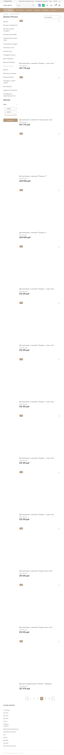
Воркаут (5, 21)
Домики (5, 70)
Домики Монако (8, 66)
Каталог (8, 10)
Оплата (55, 1)
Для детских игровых (9, 73)
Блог (50, 1)
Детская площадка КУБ (10, 25)
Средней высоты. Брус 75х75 (10, 39)
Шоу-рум (37, 10)
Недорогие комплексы (10, 90)
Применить (10, 120)
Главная (5, 14)
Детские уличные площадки (8, 30)
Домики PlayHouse (9, 62)
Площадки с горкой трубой (9, 82)
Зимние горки (7, 51)
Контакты (29, 10)
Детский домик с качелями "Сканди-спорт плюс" (36, 120)
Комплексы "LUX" (8, 47)
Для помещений (8, 58)
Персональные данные (9, 746)
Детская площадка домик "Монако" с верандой (35, 684)
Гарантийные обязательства (26, 1)
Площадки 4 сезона (9, 55)
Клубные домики (8, 77)
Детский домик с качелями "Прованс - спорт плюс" (36, 63)
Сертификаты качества (42, 1)
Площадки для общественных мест (9, 95)
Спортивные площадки (10, 44)
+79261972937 (7, 1)
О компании (20, 10)
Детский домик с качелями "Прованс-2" (32, 176)
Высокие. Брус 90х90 (10, 34)
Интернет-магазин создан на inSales (13, 753)
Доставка (45, 10)
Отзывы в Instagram (6, 725)
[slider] (5, 115)
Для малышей (7, 86)
